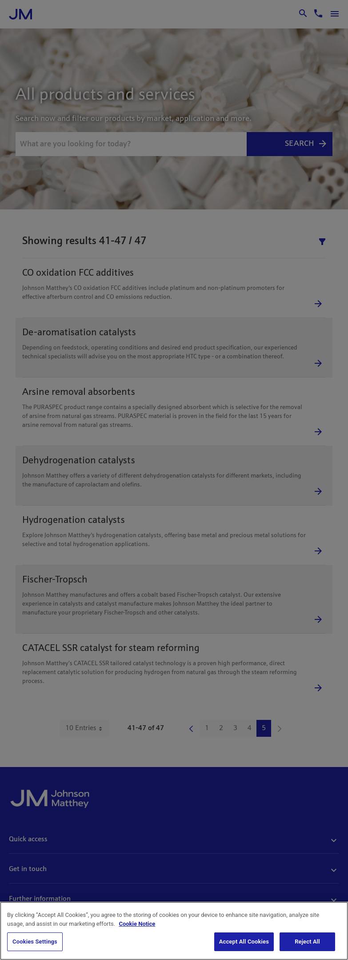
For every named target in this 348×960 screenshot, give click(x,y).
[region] (174, 931)
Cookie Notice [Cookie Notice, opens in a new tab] (137, 923)
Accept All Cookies (244, 941)
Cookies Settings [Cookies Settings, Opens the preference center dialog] (34, 941)
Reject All (307, 941)
